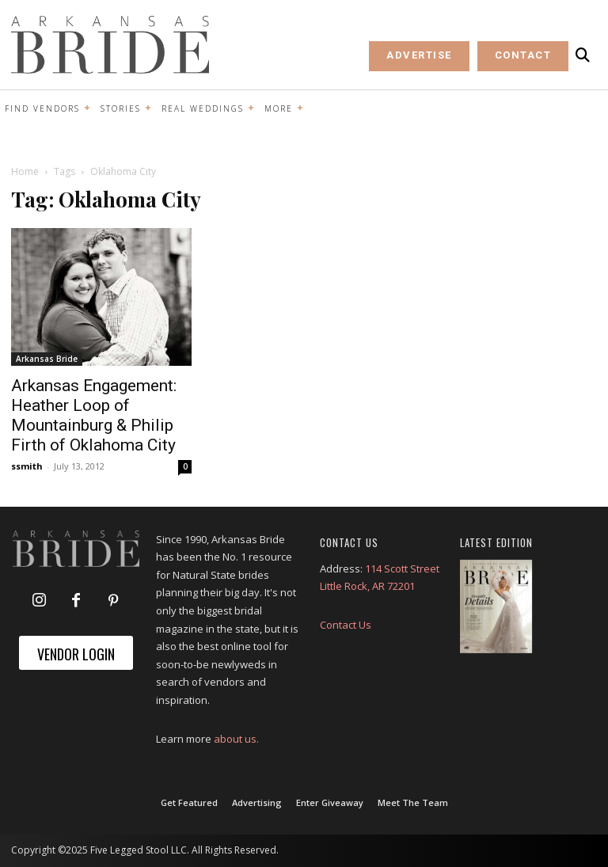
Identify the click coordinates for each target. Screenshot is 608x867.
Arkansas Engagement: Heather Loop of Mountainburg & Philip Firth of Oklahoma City (94, 415)
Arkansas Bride (47, 358)
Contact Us (345, 625)
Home (25, 171)
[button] (582, 55)
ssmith (27, 466)
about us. (236, 739)
